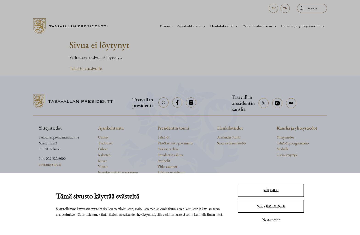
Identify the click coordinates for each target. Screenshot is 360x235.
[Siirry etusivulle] (72, 26)
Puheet (103, 149)
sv (273, 8)
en (285, 8)
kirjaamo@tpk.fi (50, 164)
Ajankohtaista (189, 26)
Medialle (283, 149)
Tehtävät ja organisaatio (293, 143)
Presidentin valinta (170, 154)
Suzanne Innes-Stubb (231, 143)
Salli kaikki (270, 190)
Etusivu (166, 26)
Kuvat (102, 160)
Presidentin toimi (257, 26)
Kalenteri (104, 154)
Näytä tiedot (271, 219)
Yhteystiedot (285, 137)
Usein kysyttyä (287, 154)
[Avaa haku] (312, 8)
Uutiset (103, 137)
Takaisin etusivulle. (86, 68)
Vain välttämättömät (271, 206)
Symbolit (164, 160)
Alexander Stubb (228, 137)
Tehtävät (163, 137)
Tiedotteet (105, 143)
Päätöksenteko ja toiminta (175, 143)
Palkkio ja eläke (168, 149)
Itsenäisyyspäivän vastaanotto (118, 172)
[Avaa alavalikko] (203, 26)
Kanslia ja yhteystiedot (300, 26)
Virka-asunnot (167, 166)
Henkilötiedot (221, 26)
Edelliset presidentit (171, 172)
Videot (103, 166)
